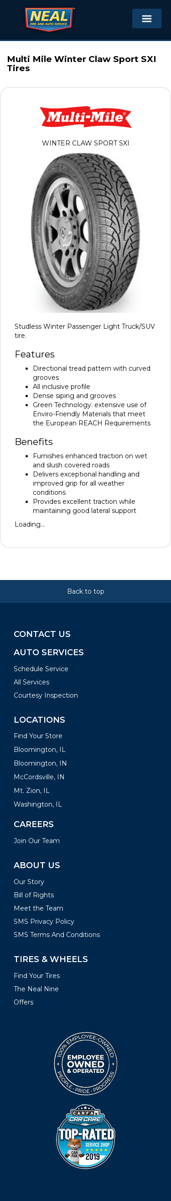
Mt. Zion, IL (32, 791)
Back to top (85, 591)
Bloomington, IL (40, 749)
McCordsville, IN (39, 777)
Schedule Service (41, 669)
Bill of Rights (34, 895)
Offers (23, 1002)
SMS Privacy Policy (44, 921)
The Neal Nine (36, 989)
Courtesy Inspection (46, 695)
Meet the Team (38, 908)
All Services (31, 682)
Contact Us (42, 634)
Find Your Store (38, 736)
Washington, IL (38, 804)
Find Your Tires (37, 976)
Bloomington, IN (40, 763)
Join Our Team (37, 841)
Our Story (29, 882)
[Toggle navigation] (146, 18)
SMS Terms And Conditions (57, 935)
